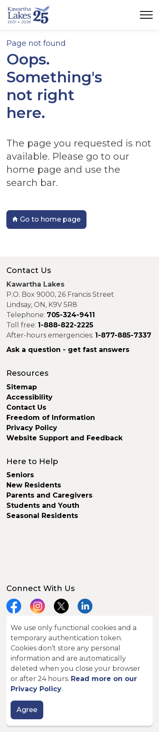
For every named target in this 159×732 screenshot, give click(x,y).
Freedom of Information (50, 418)
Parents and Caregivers (49, 495)
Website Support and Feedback (64, 438)
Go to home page (46, 219)
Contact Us (26, 407)
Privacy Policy (31, 428)
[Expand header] (146, 15)
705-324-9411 (71, 315)
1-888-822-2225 (65, 325)
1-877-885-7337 (123, 335)
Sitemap (21, 387)
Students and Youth (42, 505)
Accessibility (29, 397)
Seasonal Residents (43, 516)
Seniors (20, 475)
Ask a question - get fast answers (67, 350)
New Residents (33, 485)
